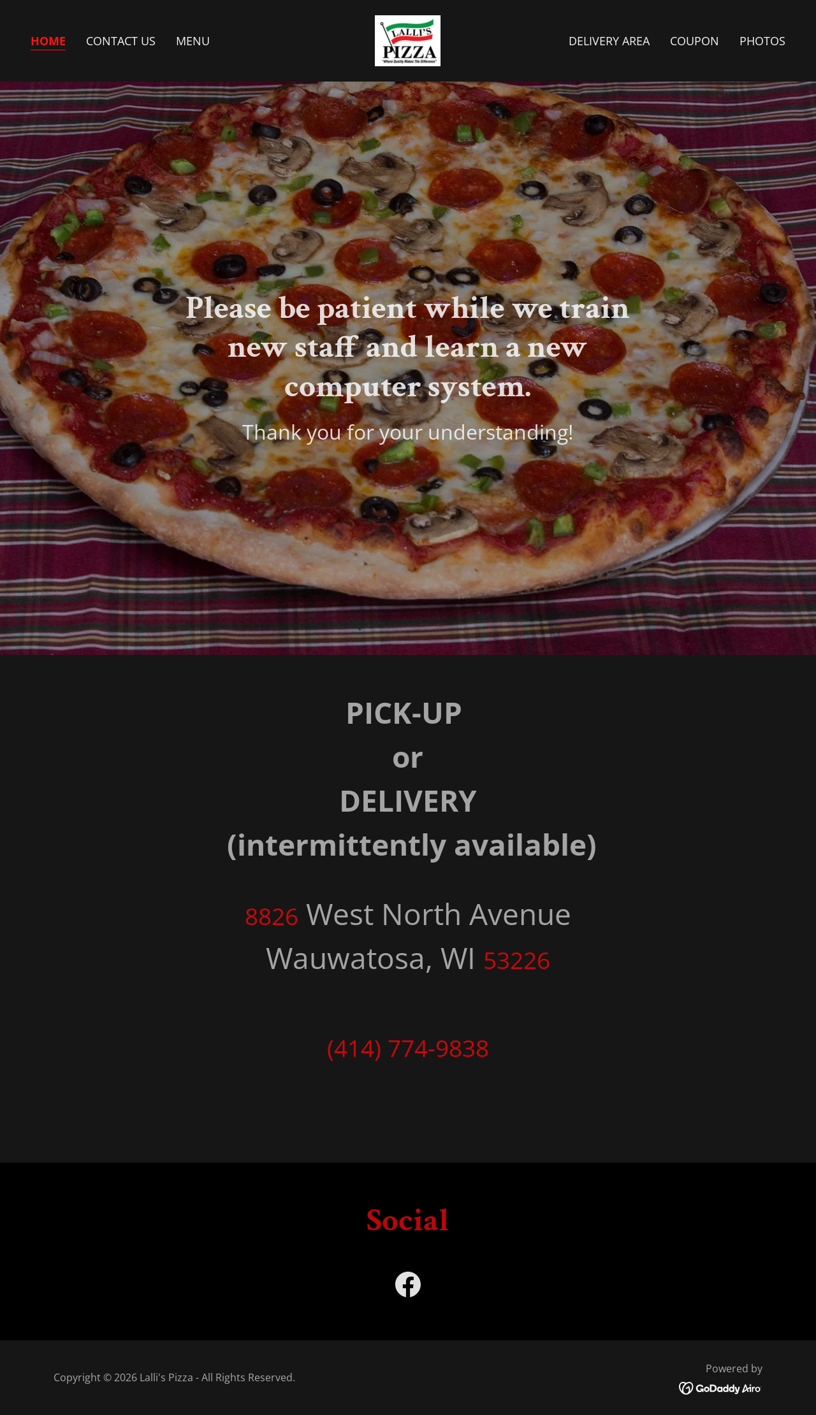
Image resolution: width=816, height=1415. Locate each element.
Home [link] (48, 40)
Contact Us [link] (121, 40)
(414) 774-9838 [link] (408, 1047)
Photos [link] (762, 40)
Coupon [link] (694, 40)
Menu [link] (193, 40)
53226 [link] (516, 960)
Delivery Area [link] (609, 40)
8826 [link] (271, 916)
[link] (408, 39)
